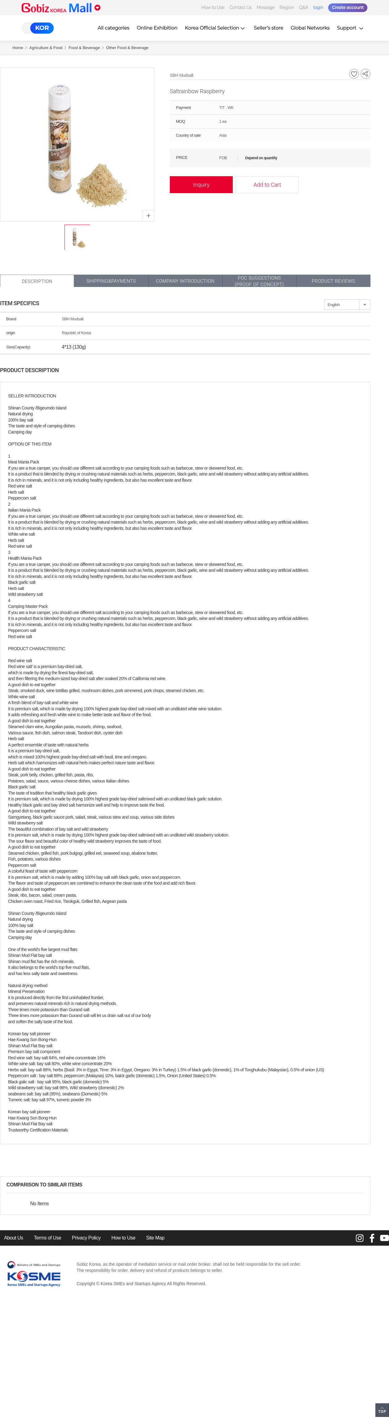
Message (265, 7)
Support (351, 28)
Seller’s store (268, 28)
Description (37, 281)
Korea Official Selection (216, 28)
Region (286, 7)
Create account (348, 7)
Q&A (303, 7)
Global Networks (310, 28)
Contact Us (240, 7)
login (318, 7)
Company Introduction (185, 281)
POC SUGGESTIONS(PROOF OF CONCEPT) (259, 281)
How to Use (212, 7)
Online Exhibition (157, 28)
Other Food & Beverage (127, 47)
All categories (113, 28)
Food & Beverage (84, 47)
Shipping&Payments (111, 281)
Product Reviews (333, 281)
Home (17, 47)
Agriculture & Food (46, 47)
